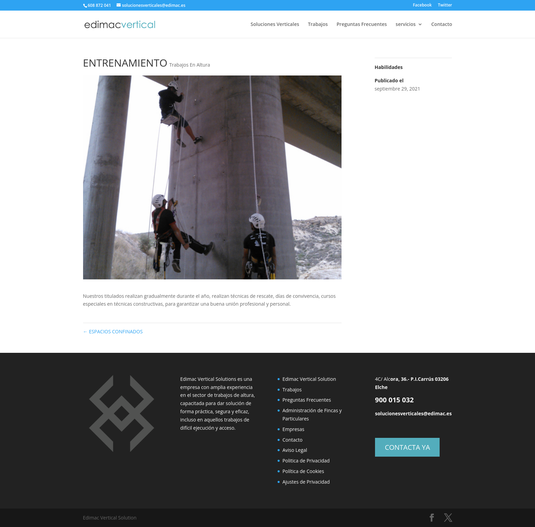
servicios (406, 24)
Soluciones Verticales (275, 24)
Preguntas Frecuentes (362, 24)
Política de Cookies (303, 471)
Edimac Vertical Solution (309, 379)
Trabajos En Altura (189, 64)
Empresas (293, 429)
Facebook (422, 5)
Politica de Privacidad (306, 460)
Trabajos (318, 24)
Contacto (441, 24)
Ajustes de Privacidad (306, 482)
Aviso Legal (294, 450)
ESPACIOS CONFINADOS (113, 331)
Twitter (445, 5)
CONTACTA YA (407, 447)
